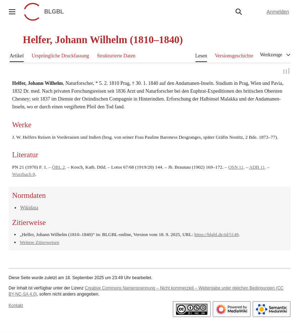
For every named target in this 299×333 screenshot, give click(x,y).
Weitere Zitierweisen (39, 243)
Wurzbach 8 (23, 175)
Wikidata (29, 208)
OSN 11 (235, 167)
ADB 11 (257, 167)
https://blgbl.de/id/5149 (216, 235)
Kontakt (16, 306)
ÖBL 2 (58, 167)
